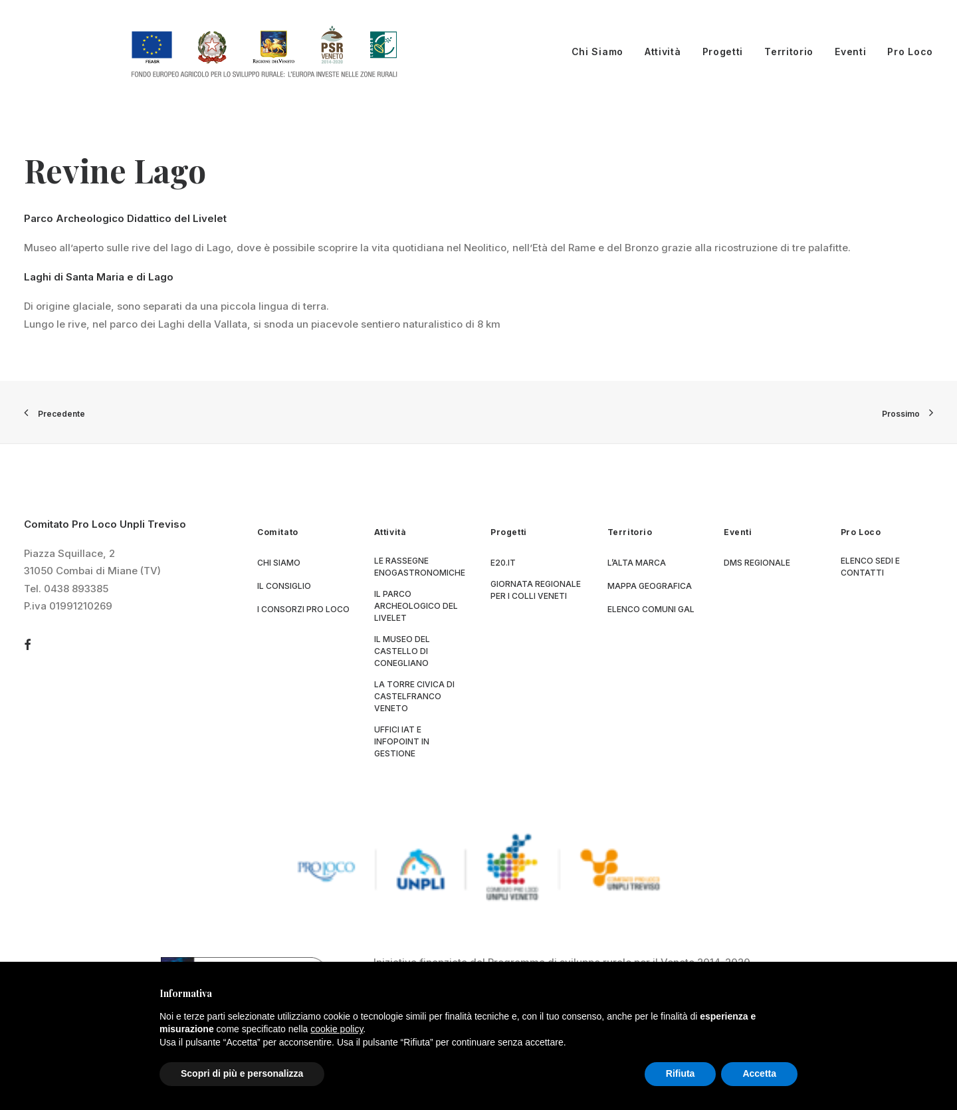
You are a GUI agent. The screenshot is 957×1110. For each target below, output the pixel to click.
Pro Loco (910, 51)
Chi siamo (278, 563)
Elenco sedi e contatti (870, 567)
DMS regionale (757, 563)
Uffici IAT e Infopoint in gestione (401, 742)
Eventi (850, 51)
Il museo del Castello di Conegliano (402, 652)
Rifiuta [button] (680, 1073)
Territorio (788, 51)
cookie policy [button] (336, 1029)
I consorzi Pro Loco (303, 610)
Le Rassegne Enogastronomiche (419, 567)
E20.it (503, 563)
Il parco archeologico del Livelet (416, 606)
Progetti (723, 51)
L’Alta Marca (636, 563)
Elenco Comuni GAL (650, 610)
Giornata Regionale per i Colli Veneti (535, 591)
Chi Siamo (597, 51)
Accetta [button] (759, 1073)
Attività (663, 51)
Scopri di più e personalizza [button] (242, 1073)
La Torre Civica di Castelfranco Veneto (414, 697)
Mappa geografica (649, 587)
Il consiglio (284, 587)
